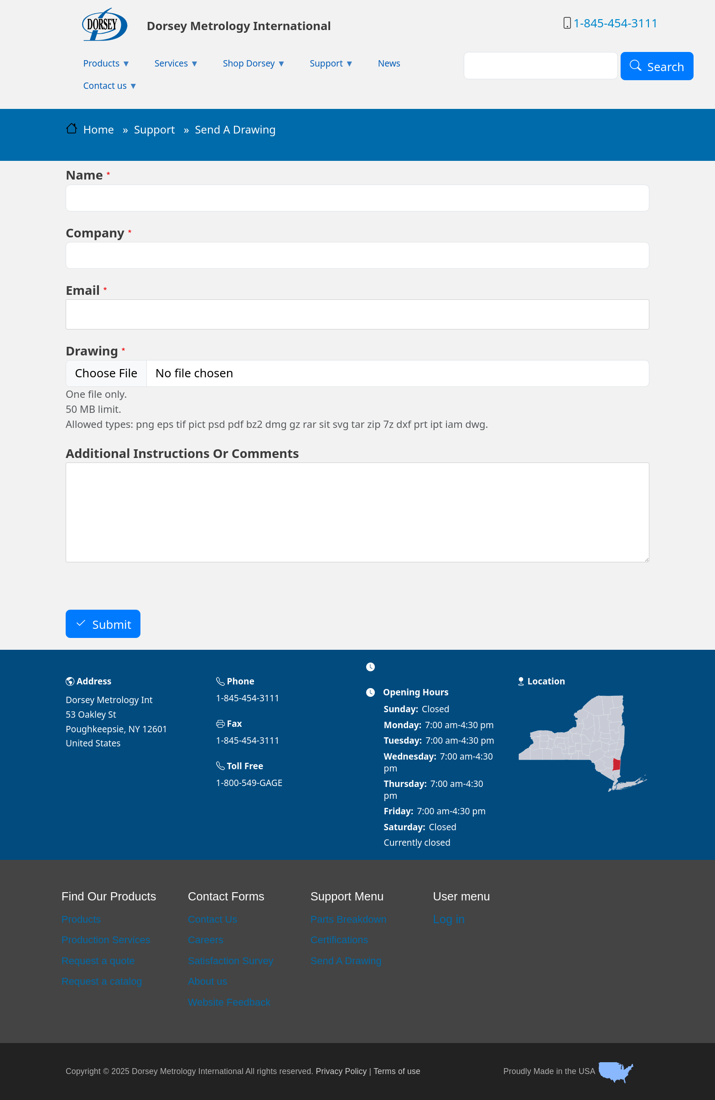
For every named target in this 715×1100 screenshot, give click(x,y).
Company (95, 232)
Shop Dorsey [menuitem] (246, 66)
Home (98, 129)
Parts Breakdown (349, 919)
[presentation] (135, 592)
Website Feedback (229, 1002)
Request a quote (98, 960)
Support (154, 129)
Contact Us (212, 919)
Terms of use (396, 1070)
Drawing (92, 350)
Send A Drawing (346, 960)
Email (83, 290)
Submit (112, 624)
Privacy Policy (341, 1070)
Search (666, 66)
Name (84, 174)
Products (81, 919)
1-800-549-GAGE (249, 782)
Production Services (106, 940)
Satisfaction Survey (231, 960)
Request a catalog (102, 981)
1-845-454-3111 (615, 23)
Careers (205, 940)
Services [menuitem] (168, 66)
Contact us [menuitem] (102, 88)
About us (208, 981)
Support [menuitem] (323, 66)
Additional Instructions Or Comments (182, 453)
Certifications (339, 940)
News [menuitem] (389, 63)
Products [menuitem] (98, 66)
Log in (449, 919)
